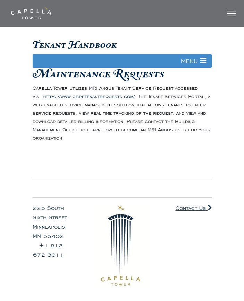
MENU (194, 61)
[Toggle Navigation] (231, 13)
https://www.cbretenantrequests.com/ (89, 96)
